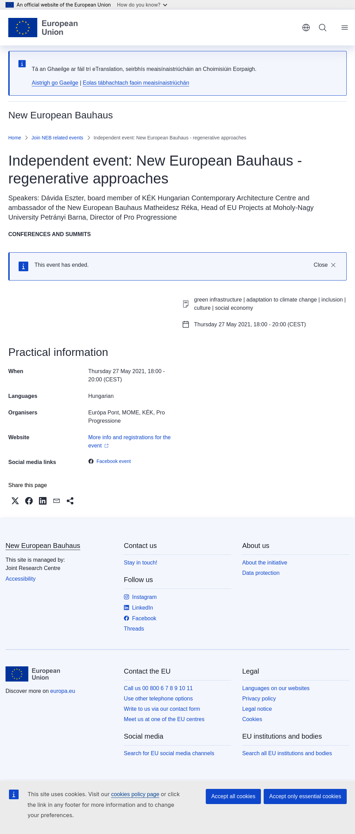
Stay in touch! (140, 563)
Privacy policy (259, 698)
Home (14, 137)
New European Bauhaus (43, 545)
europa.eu (62, 691)
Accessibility (21, 579)
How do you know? (142, 5)
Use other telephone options (158, 698)
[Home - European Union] (43, 27)
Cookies (252, 719)
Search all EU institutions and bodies (287, 753)
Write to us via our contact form (162, 709)
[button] (15, 500)
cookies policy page (135, 794)
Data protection (261, 573)
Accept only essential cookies (305, 796)
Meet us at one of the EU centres (164, 719)
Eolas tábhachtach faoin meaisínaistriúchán (136, 83)
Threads (134, 629)
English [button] (306, 27)
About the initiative (264, 563)
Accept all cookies (233, 796)
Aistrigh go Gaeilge (55, 83)
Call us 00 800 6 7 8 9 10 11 (158, 688)
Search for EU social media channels (169, 753)
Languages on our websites (276, 688)
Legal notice (257, 709)
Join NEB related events (57, 137)
